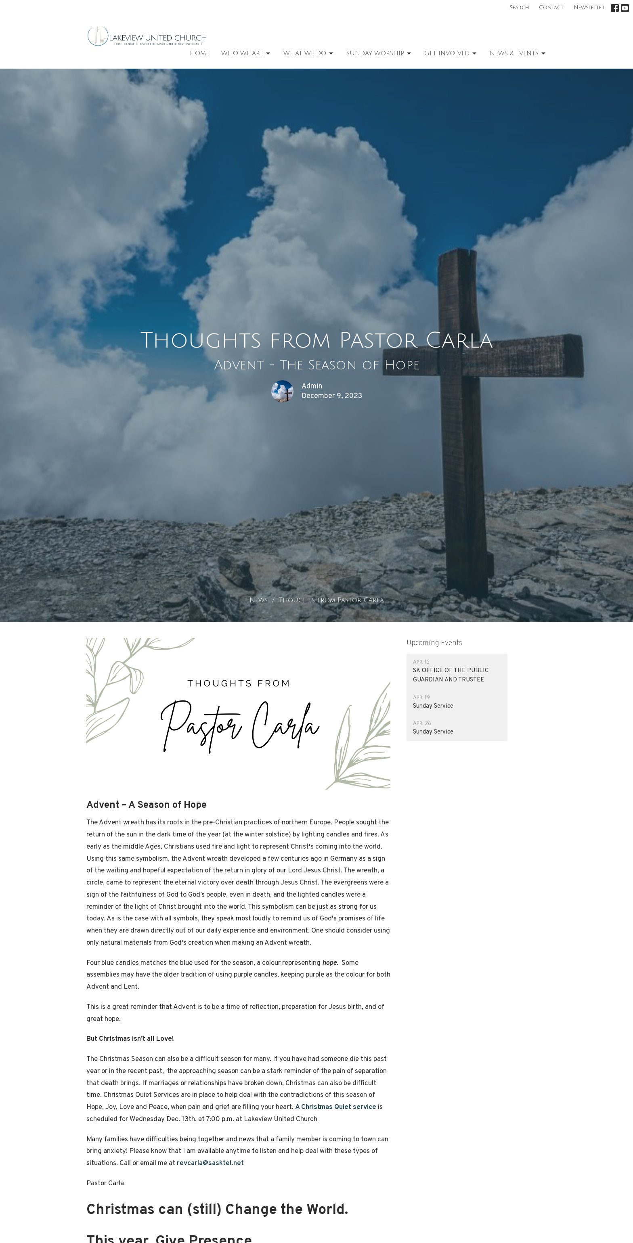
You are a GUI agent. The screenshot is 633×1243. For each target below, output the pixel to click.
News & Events (518, 54)
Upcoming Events (434, 643)
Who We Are (246, 54)
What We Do (308, 54)
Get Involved (451, 54)
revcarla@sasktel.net (210, 1163)
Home (199, 53)
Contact (551, 7)
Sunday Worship (379, 54)
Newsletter (589, 7)
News (258, 600)
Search (519, 7)
